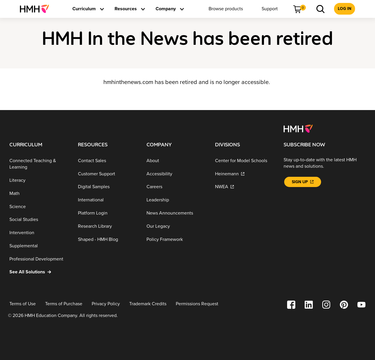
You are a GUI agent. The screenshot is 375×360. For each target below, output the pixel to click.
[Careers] (176, 186)
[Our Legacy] (176, 226)
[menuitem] (37, 9)
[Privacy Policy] (106, 304)
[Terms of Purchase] (63, 304)
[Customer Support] (107, 173)
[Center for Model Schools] (244, 160)
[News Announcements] (176, 213)
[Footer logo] (298, 128)
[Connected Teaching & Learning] (39, 164)
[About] (176, 160)
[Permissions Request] (197, 304)
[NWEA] (244, 186)
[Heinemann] (244, 173)
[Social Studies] (39, 219)
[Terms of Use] (22, 304)
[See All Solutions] (39, 272)
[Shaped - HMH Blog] (107, 239)
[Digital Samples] (107, 186)
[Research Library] (107, 226)
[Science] (39, 206)
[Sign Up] (302, 182)
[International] (107, 200)
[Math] (39, 193)
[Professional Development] (39, 258)
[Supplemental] (39, 246)
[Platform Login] (107, 213)
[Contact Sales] (107, 160)
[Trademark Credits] (148, 304)
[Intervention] (39, 232)
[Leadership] (176, 200)
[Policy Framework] (176, 239)
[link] (37, 8)
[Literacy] (39, 180)
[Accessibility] (176, 173)
